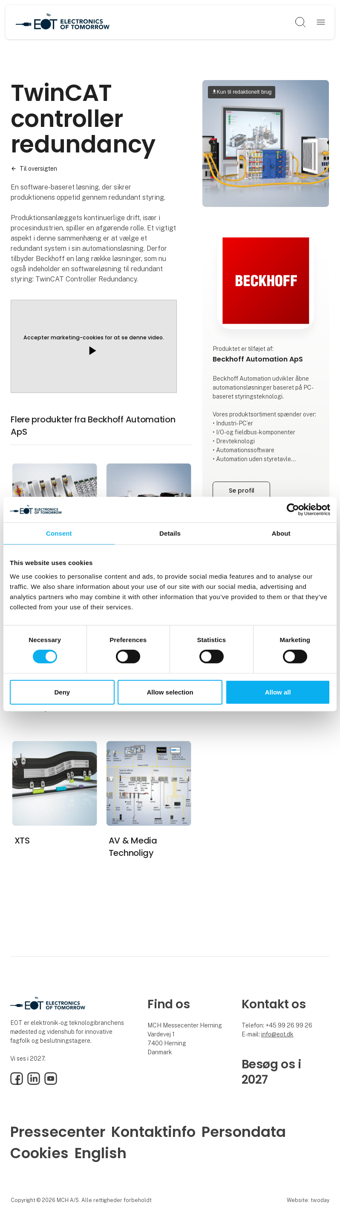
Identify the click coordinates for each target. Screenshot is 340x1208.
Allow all (278, 692)
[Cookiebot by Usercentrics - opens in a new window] (293, 509)
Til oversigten (38, 168)
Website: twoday (308, 1200)
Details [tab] (170, 533)
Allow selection (170, 692)
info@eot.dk (277, 1034)
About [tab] (281, 533)
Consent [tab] (59, 533)
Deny (62, 692)
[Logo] (62, 22)
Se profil (241, 490)
